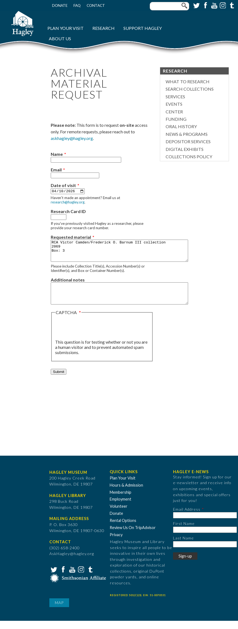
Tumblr (231, 5)
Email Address (186, 517)
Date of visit (63, 185)
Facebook (205, 5)
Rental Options (123, 529)
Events (174, 104)
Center (174, 111)
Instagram (222, 5)
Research (103, 28)
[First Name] (205, 538)
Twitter (196, 5)
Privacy (116, 543)
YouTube (213, 5)
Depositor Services (188, 141)
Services (175, 96)
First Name (184, 532)
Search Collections (190, 88)
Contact (96, 5)
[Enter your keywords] (169, 6)
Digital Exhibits (184, 149)
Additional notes (68, 284)
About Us (60, 38)
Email (56, 169)
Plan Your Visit (65, 28)
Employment (120, 507)
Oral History (181, 126)
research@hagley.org (67, 202)
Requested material (71, 237)
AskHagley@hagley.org (71, 562)
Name (57, 154)
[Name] (86, 160)
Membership (120, 500)
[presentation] (96, 335)
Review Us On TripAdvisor (133, 536)
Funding (176, 119)
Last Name (183, 546)
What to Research (187, 81)
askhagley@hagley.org (72, 138)
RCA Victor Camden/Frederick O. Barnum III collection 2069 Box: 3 (128, 253)
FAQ (77, 5)
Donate (59, 5)
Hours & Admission (126, 493)
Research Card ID (68, 211)
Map (59, 611)
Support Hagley (142, 28)
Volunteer (118, 514)
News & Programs (187, 134)
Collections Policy (189, 156)
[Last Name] (205, 552)
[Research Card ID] (58, 217)
